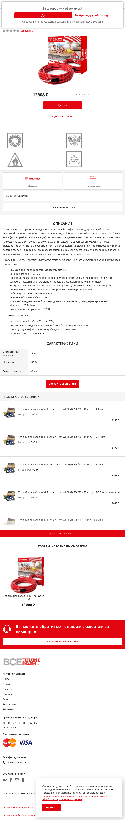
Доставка (8, 689)
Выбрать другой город (91, 15)
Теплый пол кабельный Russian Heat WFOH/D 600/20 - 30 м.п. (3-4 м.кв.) (61, 520)
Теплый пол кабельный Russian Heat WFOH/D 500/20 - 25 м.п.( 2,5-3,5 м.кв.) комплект (69, 492)
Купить (62, 105)
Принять (51, 807)
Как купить (9, 704)
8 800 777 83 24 (17, 762)
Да (43, 15)
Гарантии (8, 694)
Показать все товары (60, 533)
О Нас (6, 679)
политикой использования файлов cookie (66, 796)
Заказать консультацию (62, 641)
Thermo (32, 186)
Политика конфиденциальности (19, 806)
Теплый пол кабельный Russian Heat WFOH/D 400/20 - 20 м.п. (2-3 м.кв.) (61, 464)
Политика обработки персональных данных (25, 815)
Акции (6, 699)
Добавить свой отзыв (63, 383)
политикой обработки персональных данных (74, 797)
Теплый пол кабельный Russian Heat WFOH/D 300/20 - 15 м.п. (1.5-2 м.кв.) (62, 436)
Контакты (8, 709)
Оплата (7, 684)
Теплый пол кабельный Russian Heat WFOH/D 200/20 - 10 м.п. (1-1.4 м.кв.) (62, 409)
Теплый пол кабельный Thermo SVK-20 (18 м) (28, 597)
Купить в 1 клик (62, 116)
